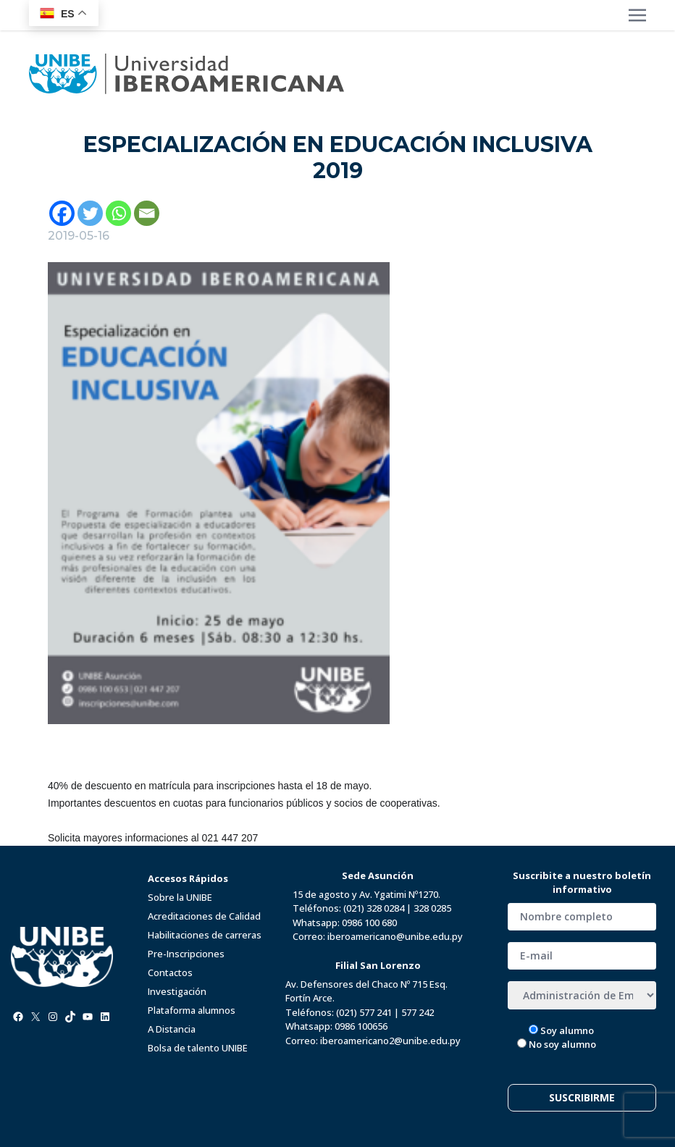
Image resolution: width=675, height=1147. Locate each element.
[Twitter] (90, 213)
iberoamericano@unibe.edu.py (395, 936)
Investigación (177, 991)
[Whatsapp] (118, 213)
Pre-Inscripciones (186, 953)
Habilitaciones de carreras (204, 934)
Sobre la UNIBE (180, 897)
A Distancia (172, 1028)
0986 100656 (361, 1026)
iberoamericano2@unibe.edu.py (390, 1040)
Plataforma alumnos (191, 1010)
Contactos (170, 972)
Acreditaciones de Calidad (204, 916)
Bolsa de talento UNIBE (198, 1047)
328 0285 (432, 908)
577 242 (417, 1012)
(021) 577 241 (364, 1012)
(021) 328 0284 (373, 908)
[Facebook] (62, 213)
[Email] (146, 213)
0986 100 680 (369, 922)
